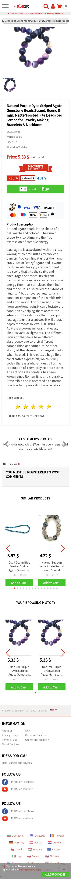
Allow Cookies (55, 874)
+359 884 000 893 (54, 13)
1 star (18, 407)
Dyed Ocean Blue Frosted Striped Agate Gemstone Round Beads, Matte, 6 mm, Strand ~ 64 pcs (19, 567)
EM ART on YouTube (17, 789)
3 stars (33, 407)
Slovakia (52, 856)
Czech (17, 849)
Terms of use (9, 740)
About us (7, 730)
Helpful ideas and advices (17, 763)
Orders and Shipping (37, 740)
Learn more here (28, 869)
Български (15, 836)
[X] (3, 866)
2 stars (26, 407)
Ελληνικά (37, 836)
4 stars (41, 407)
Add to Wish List (17, 147)
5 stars (49, 407)
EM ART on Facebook (18, 782)
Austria (36, 842)
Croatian (55, 842)
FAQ (27, 730)
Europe (53, 849)
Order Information (36, 735)
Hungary (35, 849)
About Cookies (10, 744)
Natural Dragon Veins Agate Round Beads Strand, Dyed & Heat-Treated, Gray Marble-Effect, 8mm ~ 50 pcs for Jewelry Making (52, 567)
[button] (14, 588)
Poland (33, 856)
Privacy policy (10, 735)
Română (57, 836)
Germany (16, 842)
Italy (17, 856)
